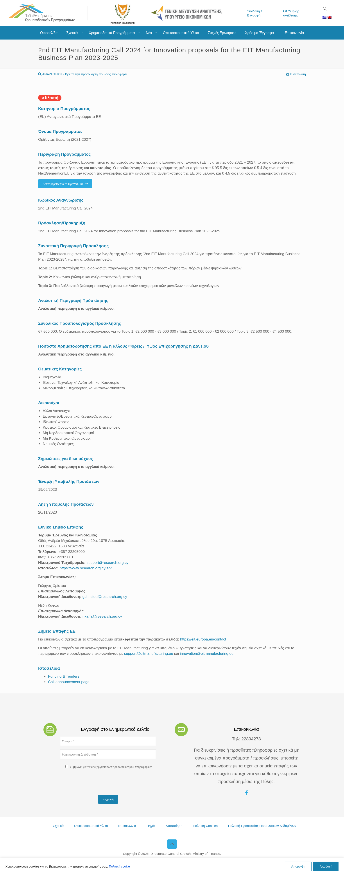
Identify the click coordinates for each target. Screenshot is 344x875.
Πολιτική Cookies (205, 826)
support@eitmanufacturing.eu (148, 653)
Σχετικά (58, 826)
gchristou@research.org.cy (104, 597)
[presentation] (93, 783)
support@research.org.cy (107, 563)
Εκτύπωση (296, 74)
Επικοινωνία (127, 826)
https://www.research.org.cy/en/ (86, 568)
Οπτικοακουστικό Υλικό (91, 826)
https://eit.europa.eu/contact (203, 639)
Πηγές (151, 826)
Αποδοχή (326, 866)
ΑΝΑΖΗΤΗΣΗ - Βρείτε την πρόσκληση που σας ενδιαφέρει (82, 74)
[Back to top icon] (172, 844)
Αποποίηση (174, 826)
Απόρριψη (298, 866)
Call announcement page (69, 682)
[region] (172, 866)
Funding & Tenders (63, 676)
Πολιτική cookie (119, 866)
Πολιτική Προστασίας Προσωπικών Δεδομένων (262, 826)
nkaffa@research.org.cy (102, 616)
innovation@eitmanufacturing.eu (206, 653)
